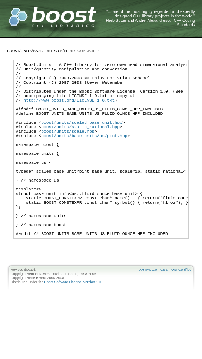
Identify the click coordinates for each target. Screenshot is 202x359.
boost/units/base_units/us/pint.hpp (84, 154)
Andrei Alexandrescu (153, 20)
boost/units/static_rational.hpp (80, 143)
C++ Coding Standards (184, 22)
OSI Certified (181, 313)
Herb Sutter (116, 20)
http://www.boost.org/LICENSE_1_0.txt (69, 110)
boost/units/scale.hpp (68, 149)
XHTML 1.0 (148, 313)
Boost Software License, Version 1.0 (72, 325)
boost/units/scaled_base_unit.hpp (81, 137)
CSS (164, 313)
